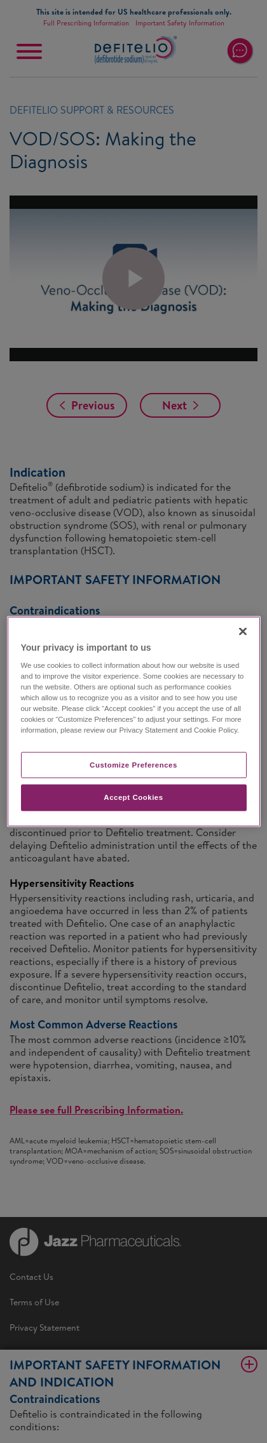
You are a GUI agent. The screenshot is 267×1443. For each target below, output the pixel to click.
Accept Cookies (133, 797)
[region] (134, 721)
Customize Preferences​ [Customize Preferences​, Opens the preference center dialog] (133, 764)
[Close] (243, 631)
